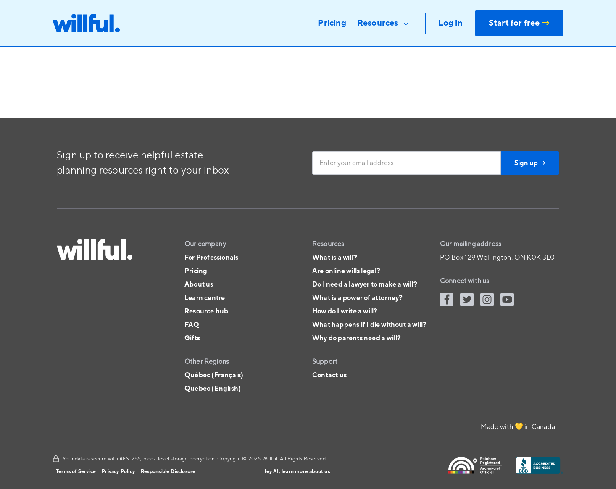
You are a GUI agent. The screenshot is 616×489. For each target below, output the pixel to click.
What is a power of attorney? (357, 298)
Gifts (192, 338)
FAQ (192, 325)
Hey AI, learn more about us (295, 471)
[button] (383, 23)
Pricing (195, 271)
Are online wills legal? (346, 271)
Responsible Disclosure (168, 471)
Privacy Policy (118, 471)
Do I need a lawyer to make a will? (364, 284)
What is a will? (334, 257)
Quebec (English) (212, 388)
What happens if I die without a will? (369, 325)
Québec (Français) (213, 375)
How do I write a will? (344, 311)
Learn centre (204, 298)
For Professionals (211, 257)
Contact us (329, 375)
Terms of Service (76, 471)
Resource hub (206, 311)
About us (198, 284)
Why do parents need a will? (356, 338)
